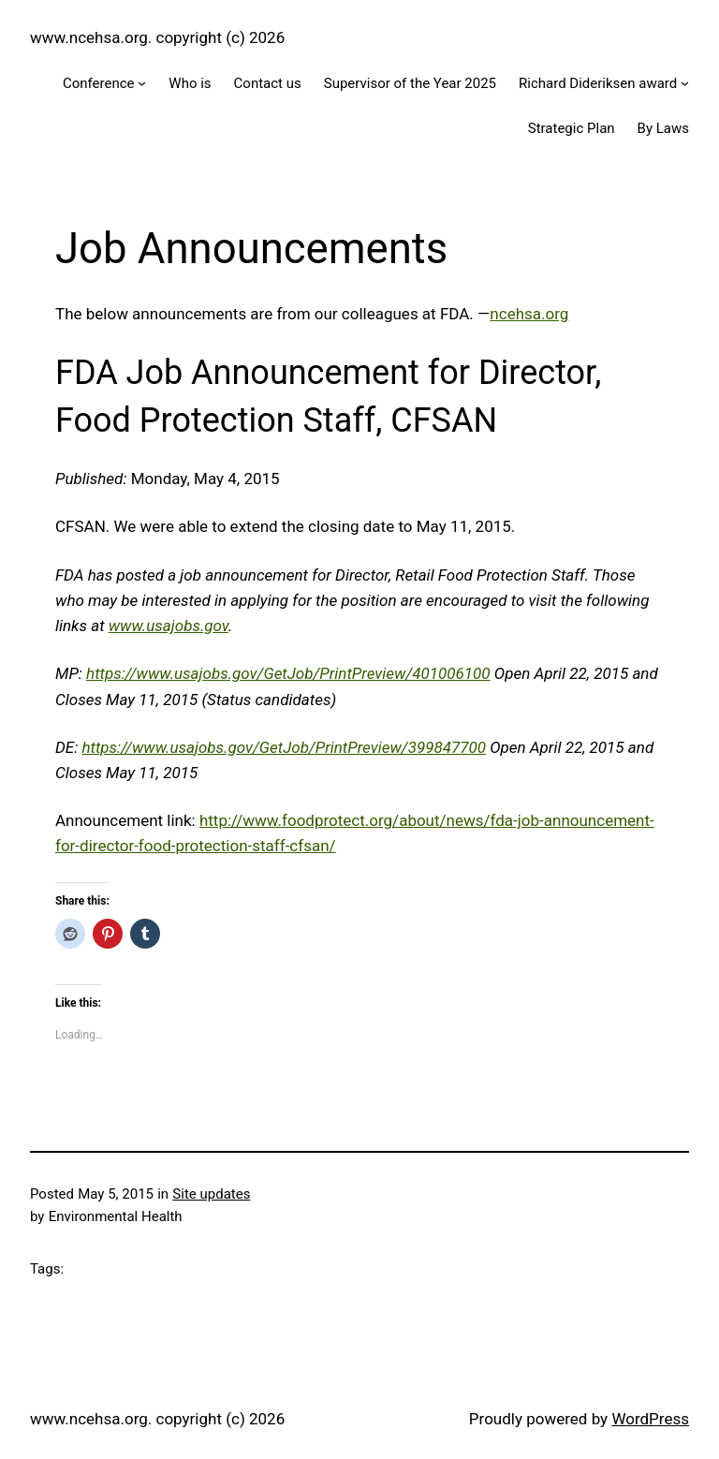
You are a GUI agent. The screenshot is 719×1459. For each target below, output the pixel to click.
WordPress (650, 1418)
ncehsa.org (529, 313)
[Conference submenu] (142, 83)
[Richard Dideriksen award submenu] (685, 83)
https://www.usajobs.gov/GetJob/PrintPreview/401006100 (288, 673)
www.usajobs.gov (168, 625)
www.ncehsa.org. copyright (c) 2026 (157, 37)
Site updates (211, 1194)
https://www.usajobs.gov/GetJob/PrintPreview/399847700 (283, 747)
